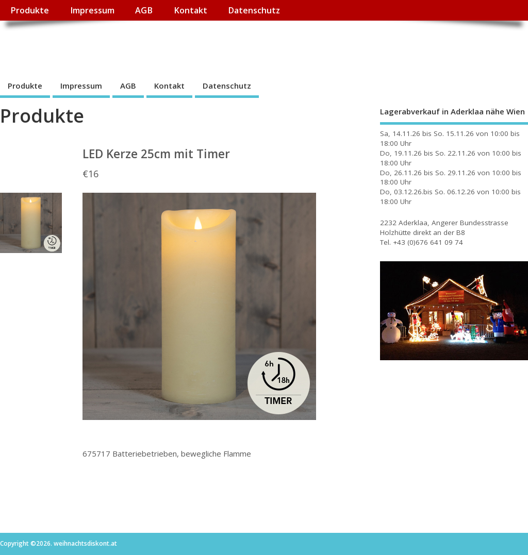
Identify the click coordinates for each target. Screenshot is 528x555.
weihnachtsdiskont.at (92, 44)
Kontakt (190, 10)
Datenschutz (254, 10)
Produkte (29, 10)
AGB (144, 10)
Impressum (92, 10)
